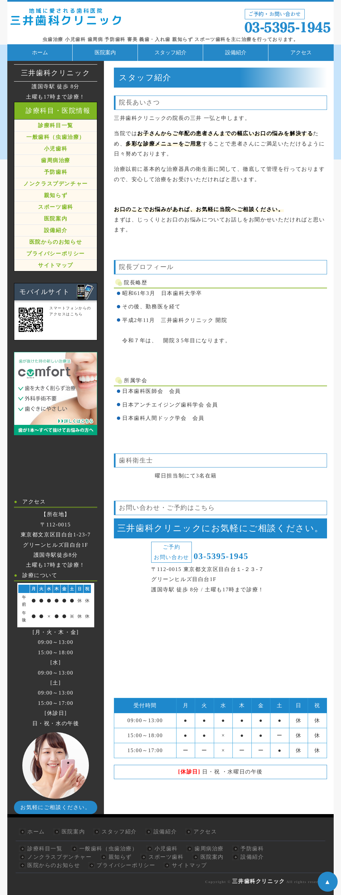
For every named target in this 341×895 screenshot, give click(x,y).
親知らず (55, 195)
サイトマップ (55, 265)
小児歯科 (55, 148)
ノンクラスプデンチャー (55, 183)
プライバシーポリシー (55, 253)
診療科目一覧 (55, 125)
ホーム (40, 52)
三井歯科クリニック (258, 881)
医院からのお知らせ (55, 242)
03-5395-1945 (221, 556)
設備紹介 (235, 52)
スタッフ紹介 (170, 52)
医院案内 (105, 52)
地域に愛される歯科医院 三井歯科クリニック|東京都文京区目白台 (170, 19)
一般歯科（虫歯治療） (55, 137)
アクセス (301, 52)
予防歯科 (55, 172)
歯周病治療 (55, 160)
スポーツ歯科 (55, 207)
